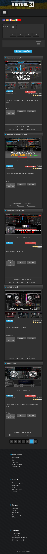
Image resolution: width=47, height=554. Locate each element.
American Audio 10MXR (15, 211)
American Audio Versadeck (17, 134)
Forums (14, 492)
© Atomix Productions (23, 551)
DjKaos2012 (38, 320)
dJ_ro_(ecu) (38, 397)
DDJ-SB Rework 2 (13, 287)
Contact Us (15, 510)
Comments (21, 129)
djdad (40, 166)
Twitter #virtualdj (18, 540)
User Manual (16, 485)
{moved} (39, 244)
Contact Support (17, 483)
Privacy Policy (16, 515)
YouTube (15, 535)
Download (15, 458)
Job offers (15, 512)
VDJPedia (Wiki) (17, 489)
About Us (15, 508)
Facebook (16, 533)
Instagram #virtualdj (19, 538)
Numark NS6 (11, 364)
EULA (14, 517)
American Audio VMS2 (15, 58)
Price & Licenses (17, 464)
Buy (13, 460)
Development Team (36, 93)
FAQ (13, 487)
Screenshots (16, 466)
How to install (31, 129)
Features (15, 462)
